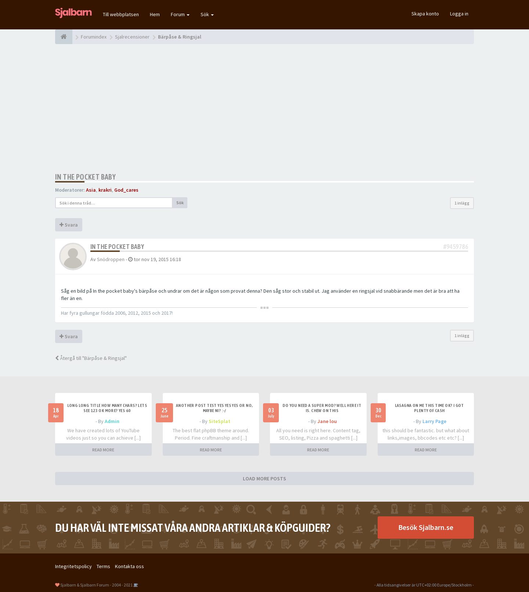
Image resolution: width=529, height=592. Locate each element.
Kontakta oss (129, 566)
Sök (207, 14)
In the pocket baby (85, 177)
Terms (103, 566)
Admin (112, 421)
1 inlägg (461, 203)
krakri (105, 190)
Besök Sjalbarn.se (425, 527)
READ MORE (103, 449)
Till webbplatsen (121, 14)
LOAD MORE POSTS (264, 478)
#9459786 (455, 246)
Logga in (459, 13)
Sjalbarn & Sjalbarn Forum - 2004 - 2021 (96, 585)
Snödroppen (111, 259)
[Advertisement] (264, 108)
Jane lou (327, 421)
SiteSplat (219, 421)
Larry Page (434, 421)
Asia (91, 190)
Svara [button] (69, 224)
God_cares (126, 190)
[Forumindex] (63, 36)
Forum (180, 14)
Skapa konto (425, 13)
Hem (155, 14)
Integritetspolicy (73, 566)
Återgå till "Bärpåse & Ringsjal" (91, 358)
